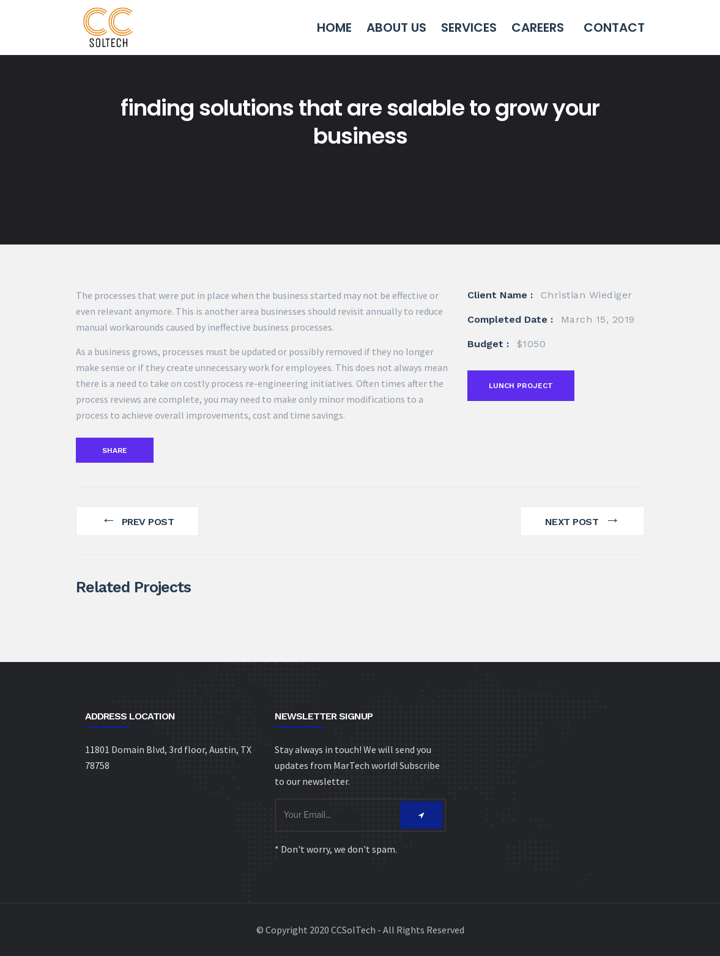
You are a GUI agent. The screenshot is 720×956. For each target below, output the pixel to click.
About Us (396, 27)
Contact (614, 27)
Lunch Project (521, 385)
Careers (537, 27)
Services (469, 27)
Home (334, 27)
